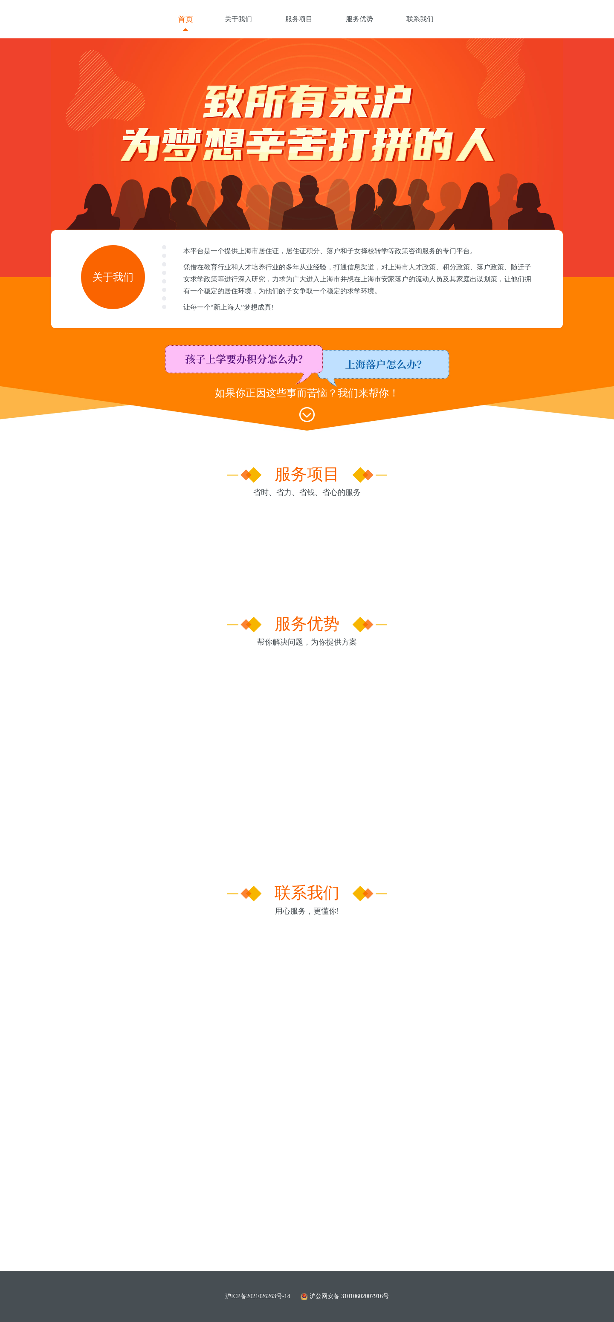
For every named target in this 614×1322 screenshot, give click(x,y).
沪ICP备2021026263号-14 (257, 1296)
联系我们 (420, 19)
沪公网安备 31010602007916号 (345, 1296)
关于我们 (238, 19)
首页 (185, 19)
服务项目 (299, 19)
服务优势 (359, 19)
